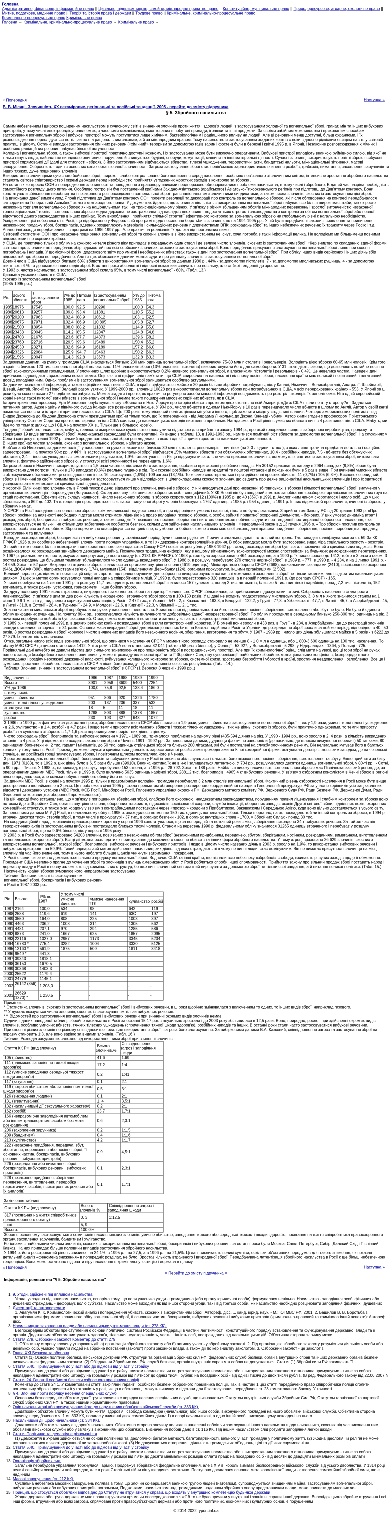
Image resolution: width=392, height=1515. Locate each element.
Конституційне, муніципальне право (256, 8)
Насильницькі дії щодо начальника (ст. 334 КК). (56, 1420)
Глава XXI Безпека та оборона (41, 1353)
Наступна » (374, 100)
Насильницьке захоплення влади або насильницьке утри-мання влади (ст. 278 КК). (90, 1326)
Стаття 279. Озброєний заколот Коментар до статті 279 (64, 1339)
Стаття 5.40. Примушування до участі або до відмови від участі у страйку (81, 1366)
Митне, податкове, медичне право (33, 13)
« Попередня (15, 100)
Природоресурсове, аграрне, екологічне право (337, 8)
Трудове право (148, 13)
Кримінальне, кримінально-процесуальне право (211, 13)
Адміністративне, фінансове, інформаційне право (48, 8)
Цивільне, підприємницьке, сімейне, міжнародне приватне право (158, 8)
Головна (9, 22)
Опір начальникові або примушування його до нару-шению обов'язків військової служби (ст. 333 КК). (106, 1407)
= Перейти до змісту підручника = (196, 1273)
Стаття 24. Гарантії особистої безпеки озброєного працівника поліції (76, 1380)
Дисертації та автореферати (39, 1308)
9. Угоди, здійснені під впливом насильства (52, 1294)
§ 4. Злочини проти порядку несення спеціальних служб (64, 1393)
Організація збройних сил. (37, 1461)
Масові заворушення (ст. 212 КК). (43, 1479)
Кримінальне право (84, 18)
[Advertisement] (196, 59)
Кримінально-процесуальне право (33, 18)
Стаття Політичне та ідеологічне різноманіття (55, 1434)
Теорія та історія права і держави (100, 13)
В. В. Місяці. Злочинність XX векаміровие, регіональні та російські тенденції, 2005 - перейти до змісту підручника (115, 107)
